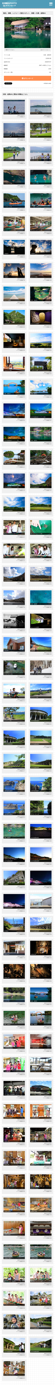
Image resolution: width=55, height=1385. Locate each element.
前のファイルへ (10, 49)
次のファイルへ (45, 49)
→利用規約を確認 (47, 83)
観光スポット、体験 (27, 13)
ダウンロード (27, 78)
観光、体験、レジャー (11, 13)
